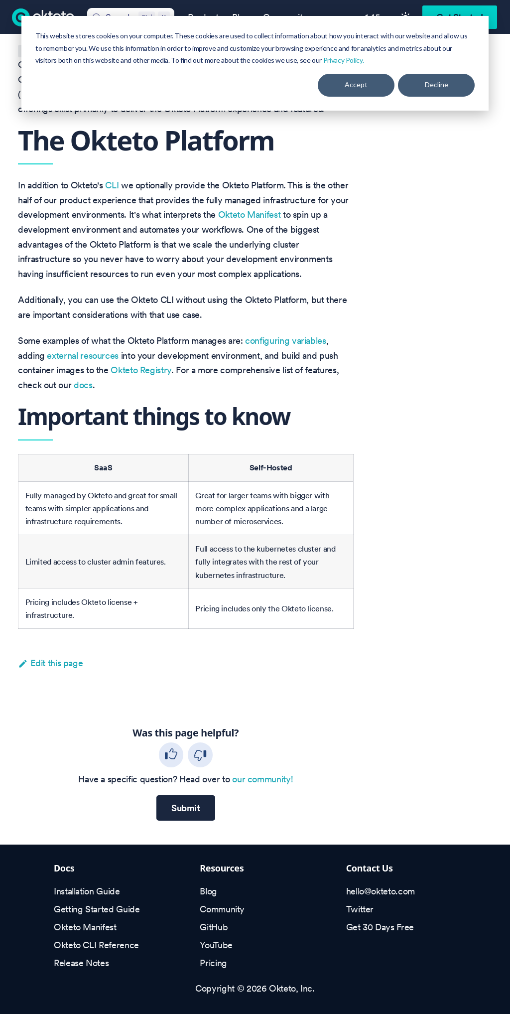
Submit (185, 808)
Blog (208, 891)
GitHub (214, 927)
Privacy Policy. (343, 60)
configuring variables (285, 340)
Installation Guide (87, 891)
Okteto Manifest (249, 214)
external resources (83, 355)
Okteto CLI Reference (96, 945)
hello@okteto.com (380, 891)
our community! (262, 779)
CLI (112, 185)
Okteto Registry (141, 370)
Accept (356, 84)
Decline (436, 84)
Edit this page (50, 663)
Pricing (213, 963)
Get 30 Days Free (380, 927)
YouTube (216, 945)
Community (222, 909)
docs (83, 385)
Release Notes (81, 963)
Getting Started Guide (96, 909)
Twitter (360, 909)
